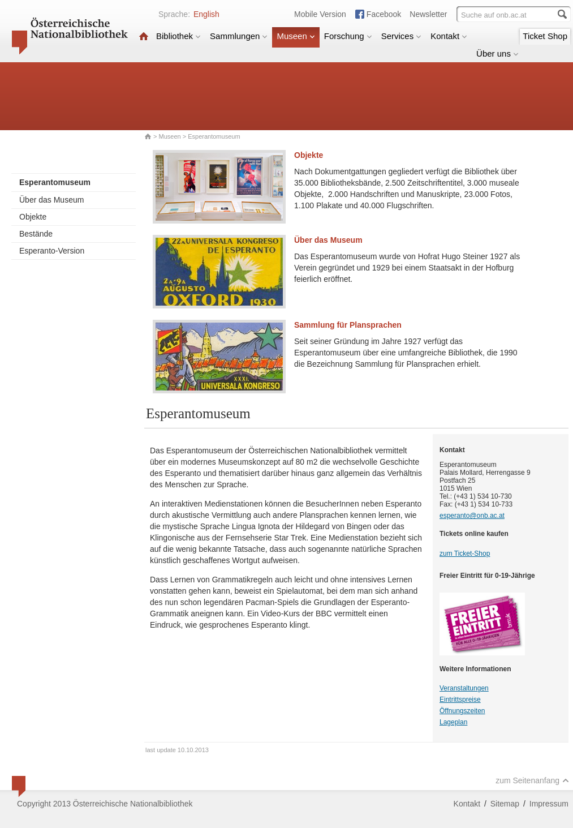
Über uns (497, 53)
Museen (295, 36)
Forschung (348, 36)
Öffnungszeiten (462, 711)
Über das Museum (51, 199)
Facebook (384, 14)
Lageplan (453, 722)
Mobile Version (320, 14)
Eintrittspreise (460, 699)
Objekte (32, 216)
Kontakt (448, 36)
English (206, 14)
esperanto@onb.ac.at (472, 516)
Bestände (36, 233)
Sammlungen (239, 36)
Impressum (548, 803)
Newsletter (428, 14)
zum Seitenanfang (532, 780)
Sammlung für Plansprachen (348, 324)
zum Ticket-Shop (465, 553)
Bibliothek (178, 36)
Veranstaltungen (464, 688)
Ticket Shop (545, 36)
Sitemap (504, 803)
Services (401, 36)
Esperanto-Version (51, 250)
